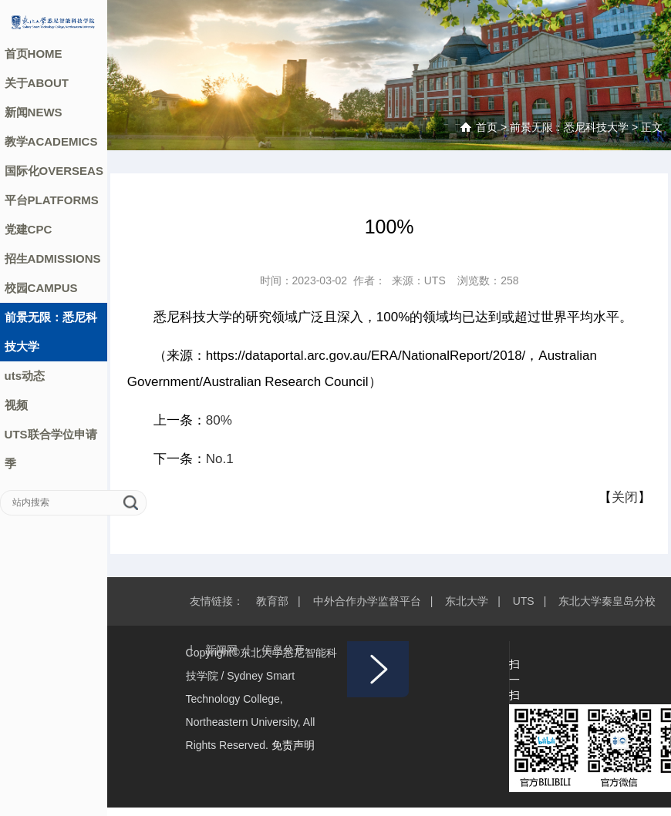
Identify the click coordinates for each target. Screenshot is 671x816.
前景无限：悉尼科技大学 (51, 332)
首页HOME (33, 53)
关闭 (625, 497)
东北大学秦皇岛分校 (607, 601)
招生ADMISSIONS (53, 258)
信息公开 (283, 649)
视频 (16, 404)
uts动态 (25, 375)
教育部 (272, 601)
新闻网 (221, 649)
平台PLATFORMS (52, 200)
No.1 (220, 459)
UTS (523, 601)
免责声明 (293, 745)
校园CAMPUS (41, 287)
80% (219, 420)
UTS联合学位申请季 (51, 449)
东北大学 (466, 601)
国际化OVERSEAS (54, 170)
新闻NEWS (33, 112)
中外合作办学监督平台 (367, 601)
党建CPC (28, 229)
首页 (486, 127)
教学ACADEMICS (51, 141)
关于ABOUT (37, 82)
